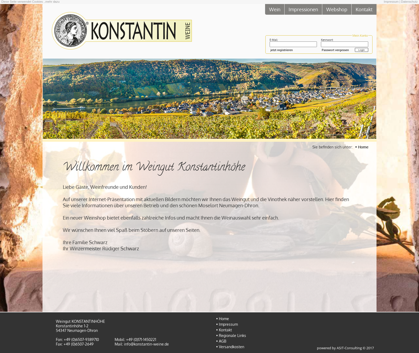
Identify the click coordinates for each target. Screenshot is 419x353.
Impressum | (392, 1)
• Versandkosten (230, 346)
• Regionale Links (231, 335)
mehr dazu (52, 1)
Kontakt (364, 9)
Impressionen (303, 9)
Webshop (336, 9)
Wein (274, 9)
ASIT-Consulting (349, 348)
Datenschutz (409, 1)
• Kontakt (224, 330)
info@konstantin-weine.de (146, 344)
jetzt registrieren (281, 50)
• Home (361, 147)
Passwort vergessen (335, 50)
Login (361, 49)
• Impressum (227, 324)
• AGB (221, 341)
